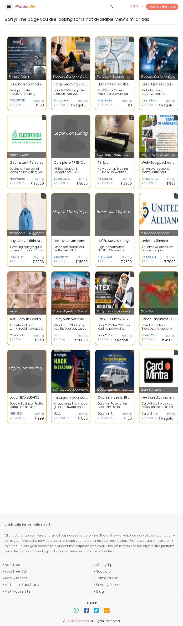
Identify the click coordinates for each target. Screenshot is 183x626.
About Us (12, 564)
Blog (100, 591)
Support (103, 571)
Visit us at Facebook (22, 584)
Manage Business (162, 6)
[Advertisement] (91, 464)
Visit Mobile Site (17, 591)
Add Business (16, 578)
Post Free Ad (15, 571)
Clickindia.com (77, 621)
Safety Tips (105, 564)
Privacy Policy (107, 584)
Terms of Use (107, 578)
